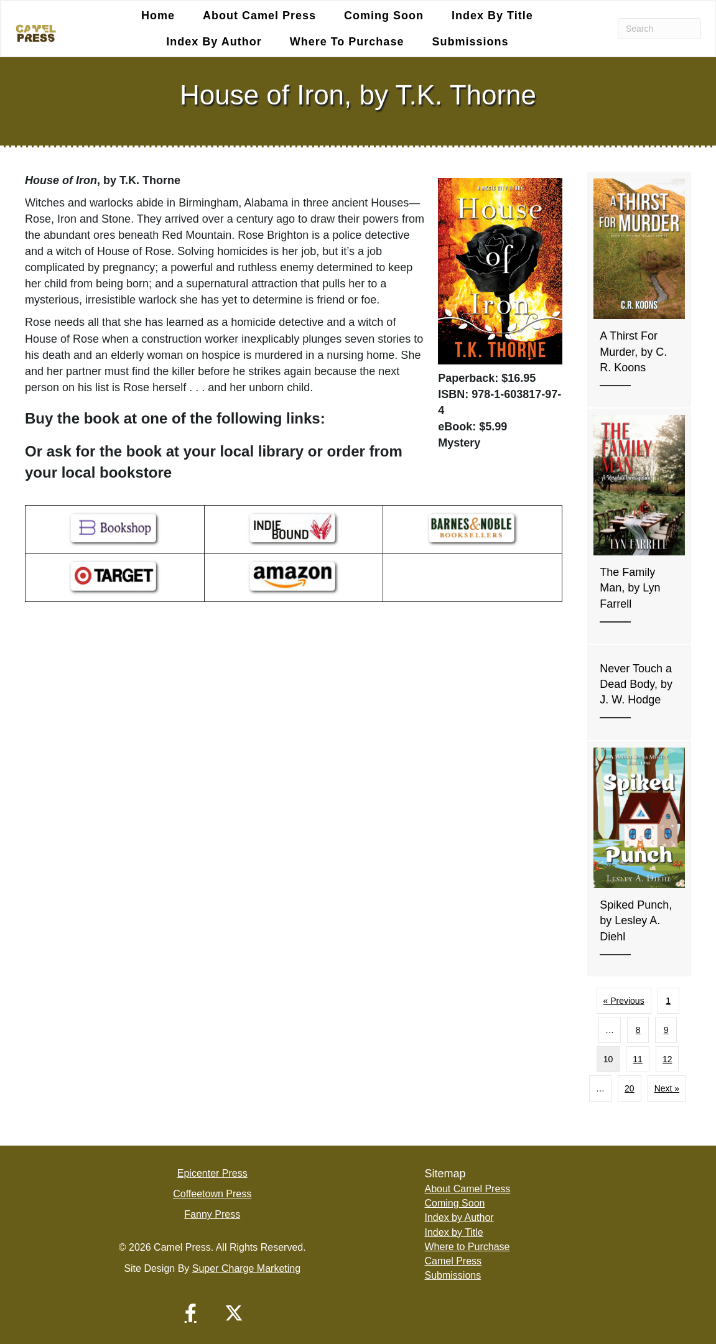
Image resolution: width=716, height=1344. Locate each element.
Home (158, 15)
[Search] (659, 28)
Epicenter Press (212, 1173)
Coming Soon (384, 15)
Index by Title (492, 15)
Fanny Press (212, 1214)
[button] (190, 1313)
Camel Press (452, 1261)
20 (630, 1089)
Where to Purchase (347, 41)
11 (638, 1059)
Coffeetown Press (212, 1194)
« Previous (623, 1001)
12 (667, 1059)
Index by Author (213, 41)
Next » (666, 1089)
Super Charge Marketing (246, 1268)
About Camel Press (259, 15)
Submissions (470, 41)
